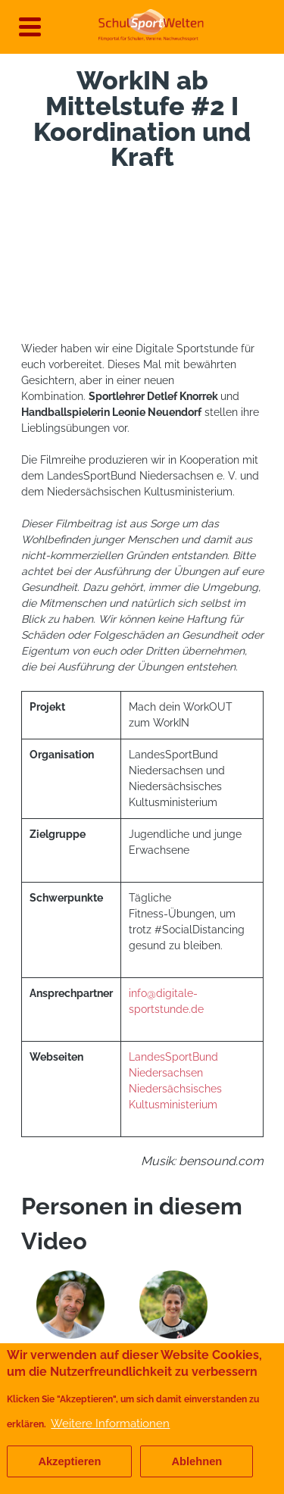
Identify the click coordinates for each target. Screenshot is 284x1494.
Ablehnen (196, 1461)
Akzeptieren (69, 1461)
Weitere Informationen (110, 1423)
